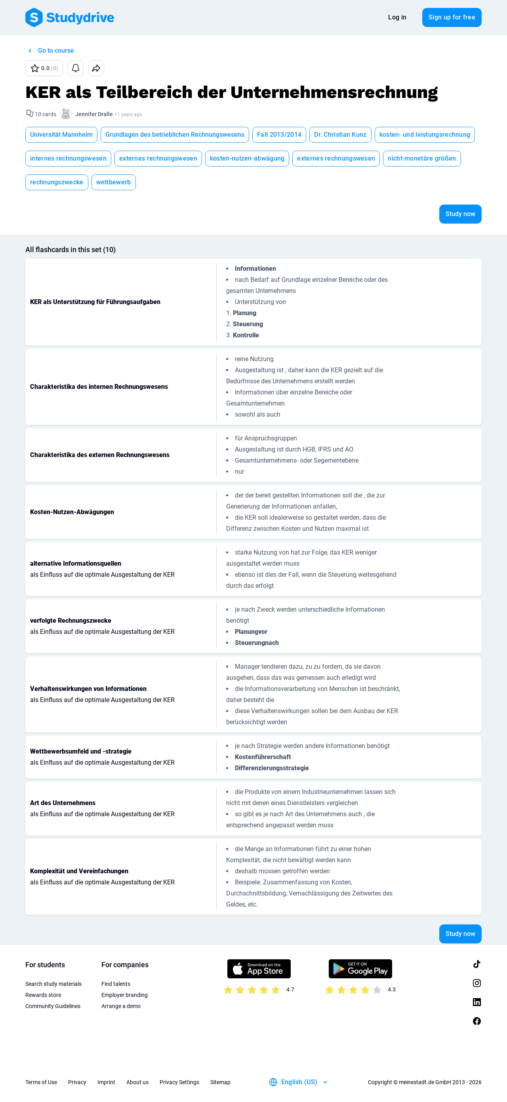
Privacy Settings (179, 1082)
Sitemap (220, 1082)
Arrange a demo (121, 1006)
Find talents (115, 984)
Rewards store (43, 995)
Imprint (106, 1082)
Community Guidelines (52, 1006)
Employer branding (124, 995)
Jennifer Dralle (94, 114)
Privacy (77, 1082)
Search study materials (53, 984)
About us (137, 1082)
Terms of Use (41, 1082)
